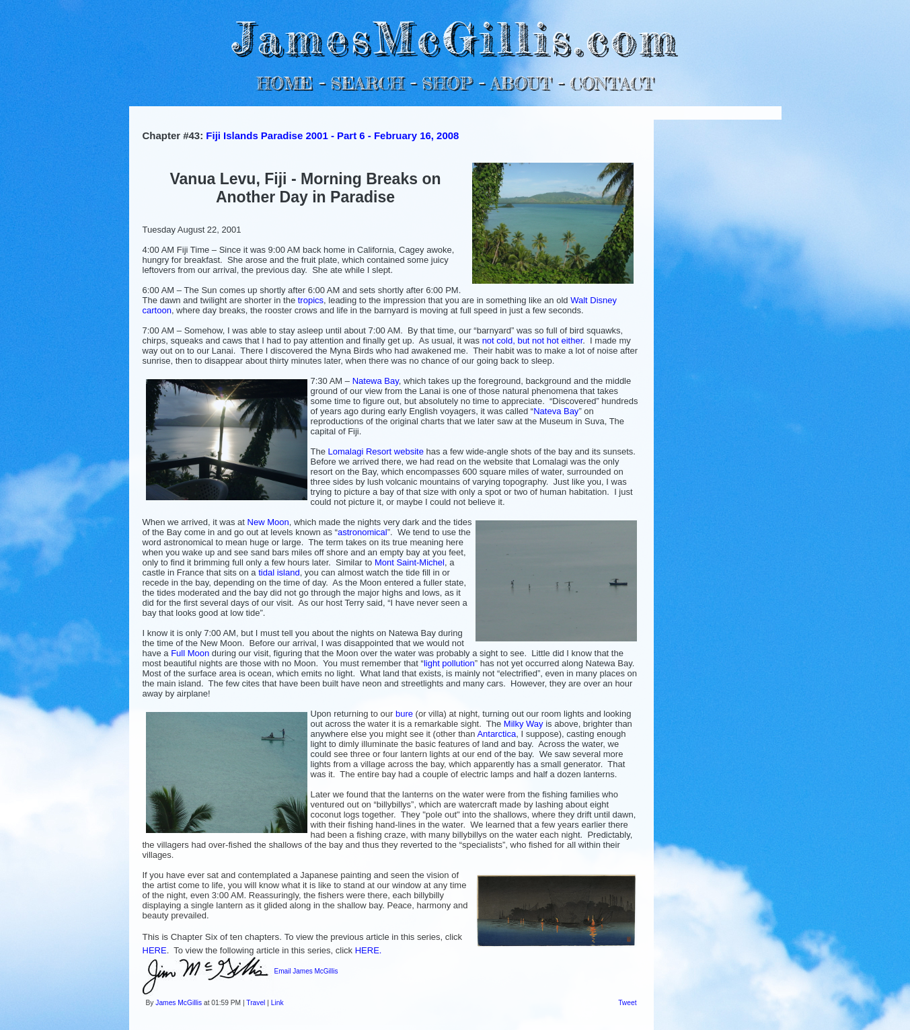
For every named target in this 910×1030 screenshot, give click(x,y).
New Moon (268, 522)
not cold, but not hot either (532, 340)
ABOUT (521, 83)
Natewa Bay (375, 381)
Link (277, 1002)
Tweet (627, 1002)
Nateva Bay (555, 411)
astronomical (362, 532)
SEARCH (367, 83)
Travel (255, 1002)
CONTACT (612, 83)
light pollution (449, 663)
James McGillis (178, 1002)
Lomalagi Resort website (376, 451)
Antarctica (496, 734)
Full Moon (190, 653)
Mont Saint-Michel (410, 562)
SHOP (447, 83)
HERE (155, 950)
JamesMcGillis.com (454, 37)
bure (404, 714)
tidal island (278, 572)
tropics (311, 300)
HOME (284, 83)
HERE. (368, 950)
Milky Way (523, 724)
